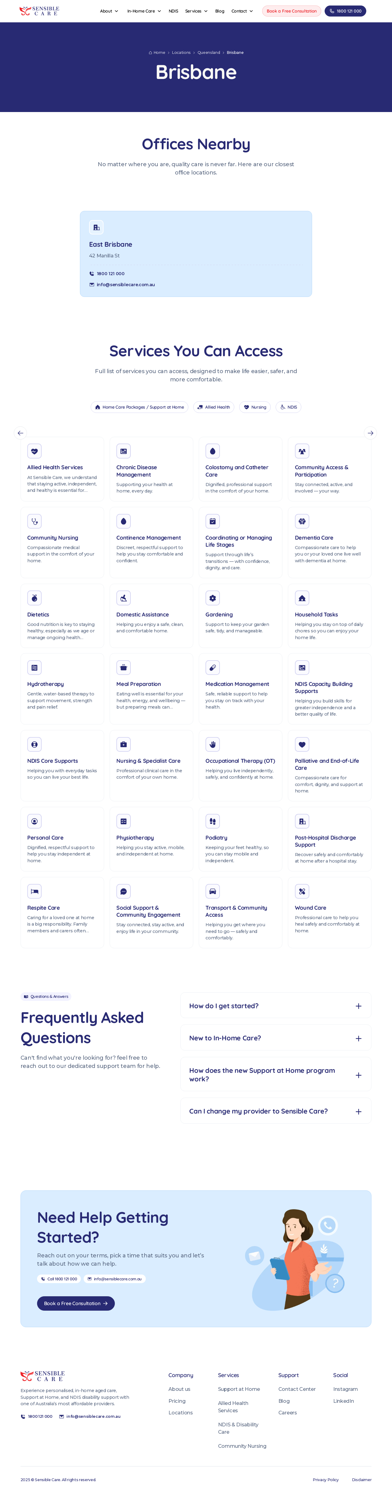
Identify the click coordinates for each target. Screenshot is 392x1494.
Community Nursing (242, 1446)
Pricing (176, 1401)
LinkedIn (343, 1401)
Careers (287, 1413)
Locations (180, 1413)
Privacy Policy (325, 1479)
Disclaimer (362, 1479)
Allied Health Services (233, 1406)
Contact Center (296, 1389)
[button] (109, 11)
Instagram (345, 1389)
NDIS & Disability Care (238, 1428)
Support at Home (239, 1389)
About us (179, 1389)
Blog (284, 1401)
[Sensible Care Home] (39, 11)
